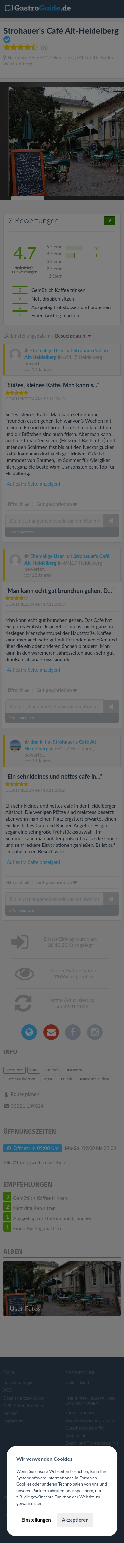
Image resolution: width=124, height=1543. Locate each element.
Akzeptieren (75, 1520)
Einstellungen (36, 1520)
